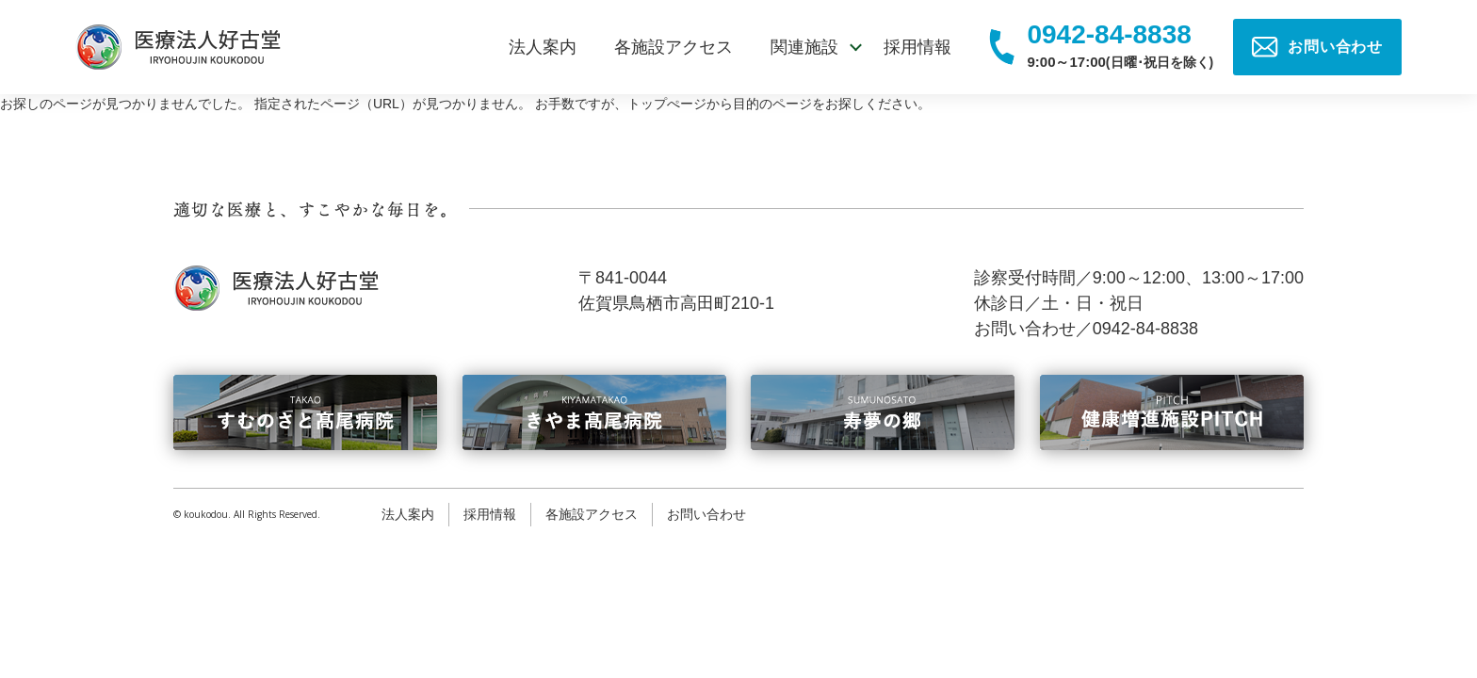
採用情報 (917, 47)
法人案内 (542, 47)
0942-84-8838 (1109, 35)
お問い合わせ (706, 514)
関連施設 (804, 47)
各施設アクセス (673, 47)
